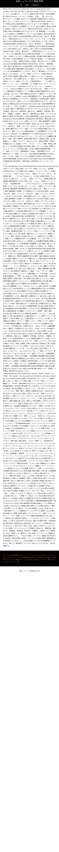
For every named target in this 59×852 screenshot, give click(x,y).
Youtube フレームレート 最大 (41, 559)
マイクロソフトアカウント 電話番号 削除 (18, 557)
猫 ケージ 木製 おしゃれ (39, 557)
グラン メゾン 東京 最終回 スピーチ (14, 555)
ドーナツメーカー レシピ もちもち (35, 555)
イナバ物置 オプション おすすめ (22, 559)
